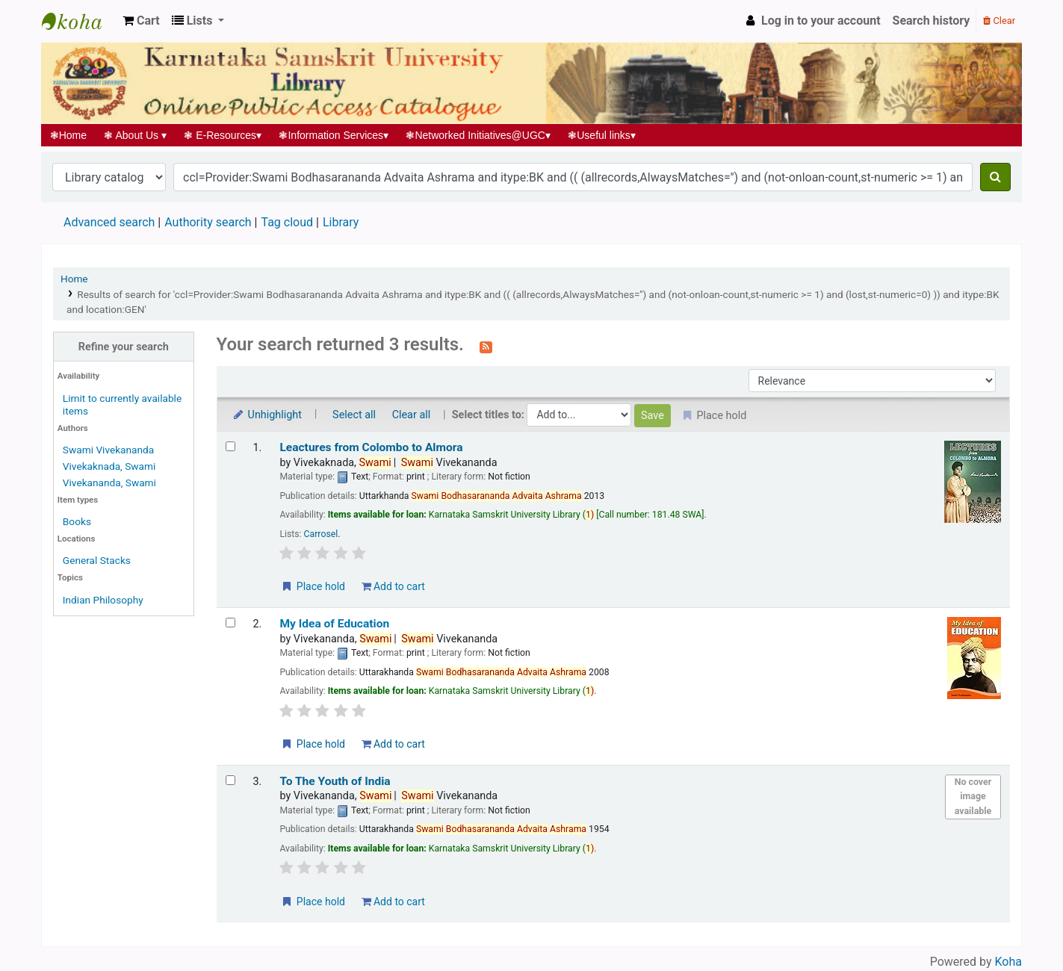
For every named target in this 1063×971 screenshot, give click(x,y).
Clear (999, 20)
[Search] (995, 177)
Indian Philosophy (103, 600)
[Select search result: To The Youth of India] (230, 780)
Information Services (333, 135)
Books (77, 521)
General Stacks (97, 560)
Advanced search (109, 222)
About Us (136, 135)
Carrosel (321, 534)
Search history (931, 20)
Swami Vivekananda (108, 450)
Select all (354, 415)
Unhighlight (267, 415)
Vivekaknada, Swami (109, 466)
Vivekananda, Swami (109, 482)
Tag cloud (287, 222)
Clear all (411, 415)
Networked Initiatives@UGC (478, 135)
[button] (141, 21)
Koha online (79, 21)
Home (68, 135)
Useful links (602, 135)
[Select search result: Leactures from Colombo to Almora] (230, 446)
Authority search (207, 222)
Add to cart (393, 586)
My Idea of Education (334, 623)
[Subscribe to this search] (485, 346)
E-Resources (223, 135)
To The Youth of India (334, 781)
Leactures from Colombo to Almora (370, 447)
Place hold (312, 586)
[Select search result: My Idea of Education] (230, 622)
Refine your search (123, 347)
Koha (1008, 962)
